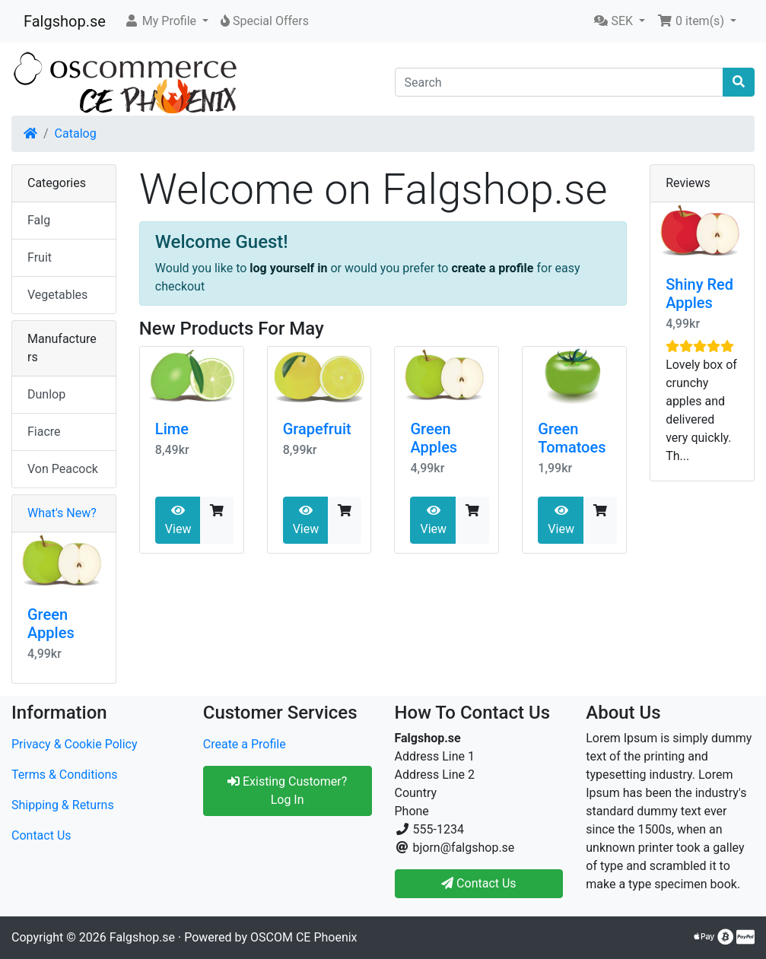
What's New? (62, 513)
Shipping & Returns (62, 805)
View (178, 520)
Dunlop (46, 394)
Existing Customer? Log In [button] (287, 790)
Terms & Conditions (64, 774)
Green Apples (433, 438)
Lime (172, 429)
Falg (38, 220)
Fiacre (44, 431)
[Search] (559, 82)
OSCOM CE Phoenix (304, 937)
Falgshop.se (65, 21)
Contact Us (41, 835)
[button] (166, 21)
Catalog (76, 133)
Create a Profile (244, 744)
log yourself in (288, 268)
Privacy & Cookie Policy (74, 744)
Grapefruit (317, 429)
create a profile (492, 268)
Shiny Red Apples (699, 293)
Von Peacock (62, 469)
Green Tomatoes (571, 438)
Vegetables (57, 294)
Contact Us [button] (478, 883)
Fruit (39, 257)
